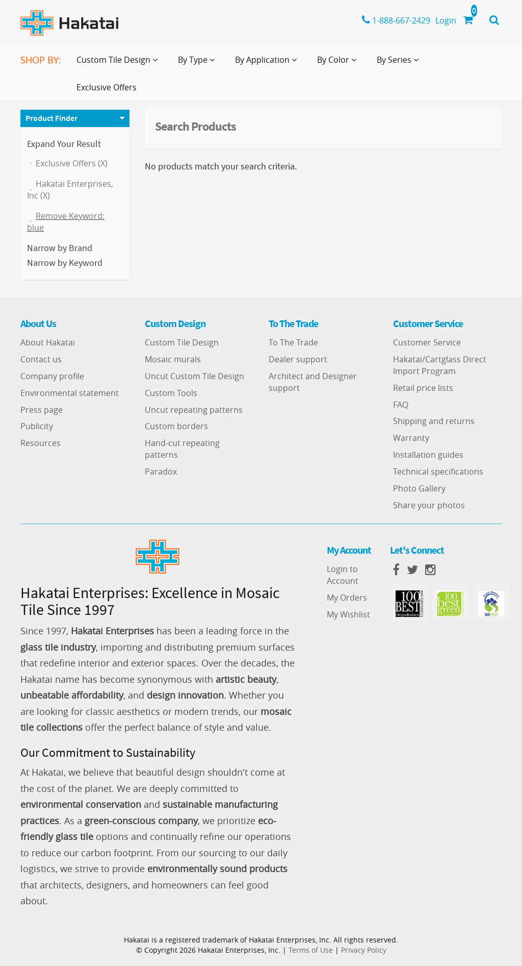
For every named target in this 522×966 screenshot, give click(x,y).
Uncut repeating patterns (194, 409)
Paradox (161, 471)
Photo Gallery (419, 488)
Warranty (411, 437)
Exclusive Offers (106, 87)
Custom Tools (171, 393)
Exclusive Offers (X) (72, 163)
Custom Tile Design (182, 342)
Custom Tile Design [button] (119, 63)
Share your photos (429, 505)
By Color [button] (338, 63)
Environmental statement (69, 393)
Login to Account (342, 574)
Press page (41, 409)
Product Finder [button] (51, 118)
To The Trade (293, 342)
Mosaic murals (173, 359)
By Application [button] (268, 63)
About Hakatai (47, 342)
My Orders (347, 597)
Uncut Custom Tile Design (194, 376)
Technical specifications (438, 471)
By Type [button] (198, 63)
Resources (40, 443)
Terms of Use (311, 950)
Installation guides (428, 454)
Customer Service (427, 342)
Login (445, 20)
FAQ (400, 404)
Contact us (41, 359)
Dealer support (298, 359)
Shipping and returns (434, 421)
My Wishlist (348, 614)
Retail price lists (423, 387)
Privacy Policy (363, 950)
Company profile (52, 376)
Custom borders (176, 426)
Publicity (36, 426)
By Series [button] (400, 63)
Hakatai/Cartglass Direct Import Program (439, 365)
